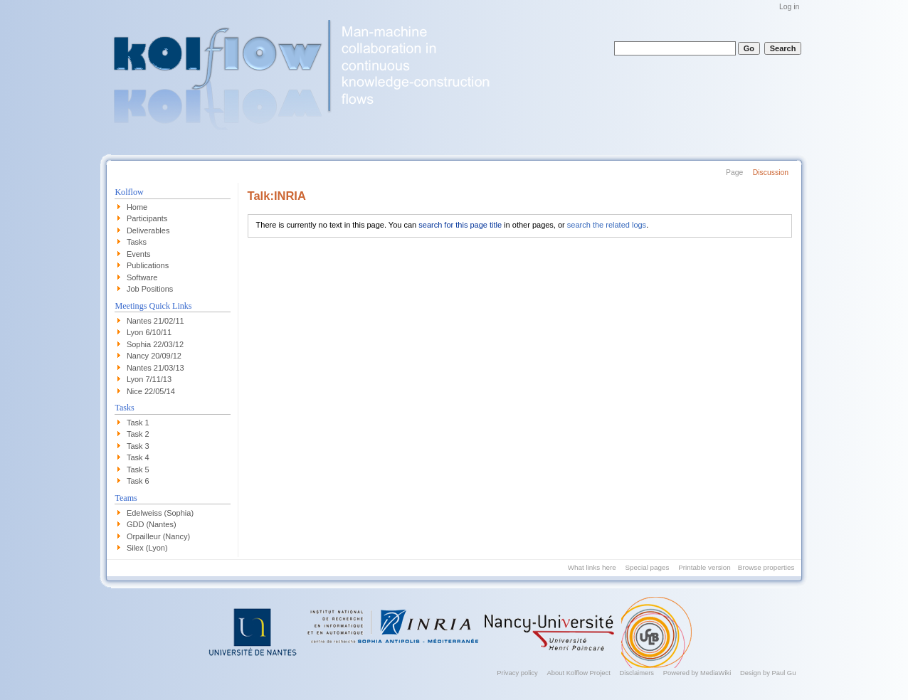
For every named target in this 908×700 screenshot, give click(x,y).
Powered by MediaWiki (697, 673)
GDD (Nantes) (151, 524)
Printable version (704, 567)
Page (734, 172)
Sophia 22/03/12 (155, 344)
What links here (592, 567)
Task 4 (138, 457)
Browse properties (766, 567)
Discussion (770, 172)
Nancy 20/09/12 (154, 355)
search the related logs (606, 225)
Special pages (647, 567)
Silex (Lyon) (147, 547)
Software (142, 277)
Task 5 (138, 469)
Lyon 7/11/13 (149, 379)
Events (139, 254)
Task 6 (138, 481)
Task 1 (138, 422)
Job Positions (150, 289)
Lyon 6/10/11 (149, 332)
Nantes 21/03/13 (155, 368)
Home (137, 207)
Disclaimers (637, 673)
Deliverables (148, 230)
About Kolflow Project (579, 673)
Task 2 (138, 434)
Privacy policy (517, 673)
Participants (147, 218)
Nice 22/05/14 (151, 391)
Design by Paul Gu (768, 673)
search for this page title (460, 225)
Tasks (137, 242)
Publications (148, 265)
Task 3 (138, 446)
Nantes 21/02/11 (155, 321)
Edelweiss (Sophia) (160, 513)
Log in (789, 7)
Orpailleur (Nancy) (158, 536)
